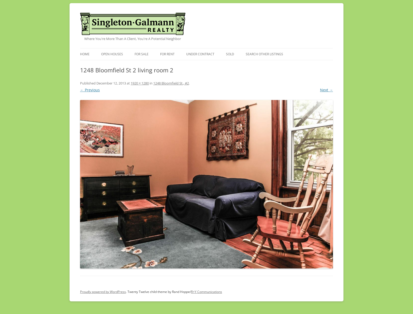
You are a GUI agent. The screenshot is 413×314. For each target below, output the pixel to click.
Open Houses (112, 54)
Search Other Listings (264, 54)
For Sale (142, 54)
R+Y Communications (206, 292)
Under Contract (200, 54)
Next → (326, 89)
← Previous (90, 89)
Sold (230, 54)
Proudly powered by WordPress (103, 292)
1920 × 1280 (140, 83)
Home (85, 54)
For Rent (167, 54)
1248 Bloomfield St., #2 (171, 83)
